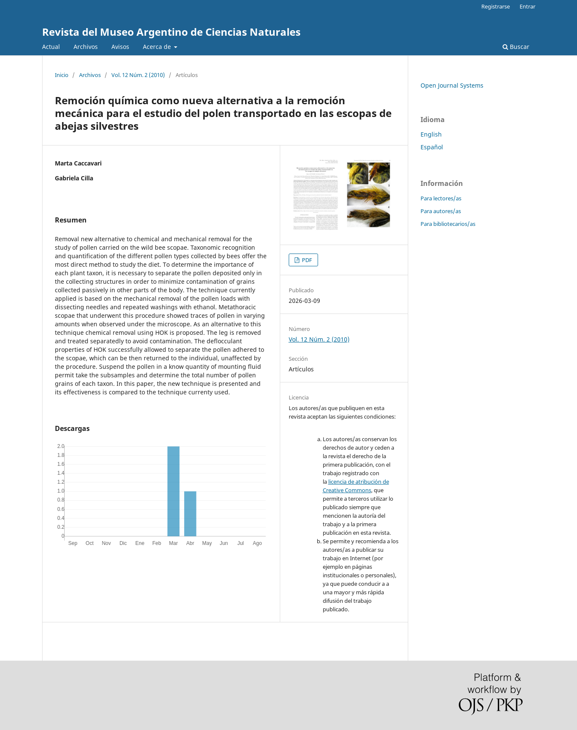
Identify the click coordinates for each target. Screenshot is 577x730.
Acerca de (158, 47)
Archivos (86, 47)
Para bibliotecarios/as (448, 224)
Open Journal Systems (452, 85)
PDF (306, 260)
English (431, 134)
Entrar (527, 6)
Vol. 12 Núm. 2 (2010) (138, 75)
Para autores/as (441, 211)
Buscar (516, 47)
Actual (51, 47)
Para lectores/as (441, 198)
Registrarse (495, 6)
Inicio (61, 75)
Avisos (120, 47)
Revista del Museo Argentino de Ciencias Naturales (171, 32)
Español (432, 147)
